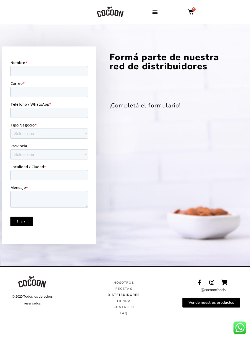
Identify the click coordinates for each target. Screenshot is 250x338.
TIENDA (124, 301)
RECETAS (123, 289)
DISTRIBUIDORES (124, 295)
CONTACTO (124, 307)
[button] (155, 12)
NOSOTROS (124, 283)
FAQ (124, 313)
